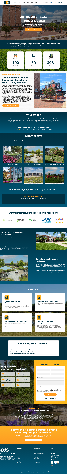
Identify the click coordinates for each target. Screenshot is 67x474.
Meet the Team (19, 452)
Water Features (36, 458)
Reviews (32, 2)
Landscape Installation (37, 452)
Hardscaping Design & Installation (39, 453)
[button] (1, 23)
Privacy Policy (19, 462)
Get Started (33, 201)
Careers (18, 458)
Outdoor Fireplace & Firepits (38, 461)
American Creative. (43, 472)
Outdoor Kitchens (37, 462)
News (18, 457)
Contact (18, 459)
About (19, 2)
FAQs (28, 2)
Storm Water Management (38, 454)
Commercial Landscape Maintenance (40, 450)
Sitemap (18, 461)
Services (24, 2)
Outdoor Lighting (36, 463)
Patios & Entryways (37, 459)
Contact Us (37, 2)
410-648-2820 (55, 451)
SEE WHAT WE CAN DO (33, 29)
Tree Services (36, 457)
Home (15, 2)
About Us (18, 450)
